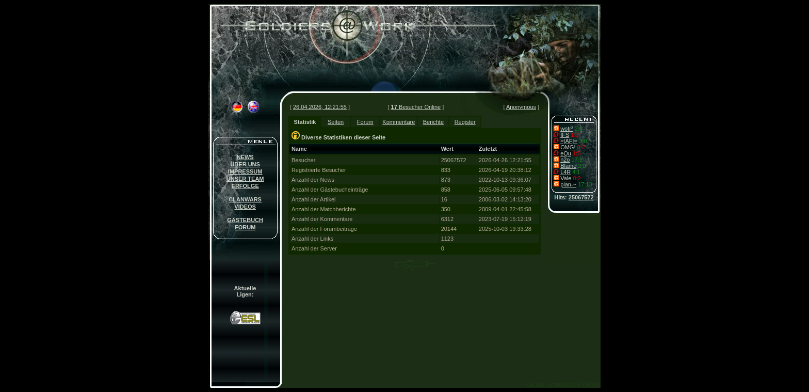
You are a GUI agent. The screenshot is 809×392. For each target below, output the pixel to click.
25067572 (581, 197)
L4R (565, 172)
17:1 (577, 159)
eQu (565, 153)
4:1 (576, 172)
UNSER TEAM (245, 179)
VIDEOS (245, 206)
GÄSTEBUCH (245, 220)
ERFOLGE (245, 186)
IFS (564, 135)
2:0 (579, 129)
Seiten (336, 122)
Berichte (433, 122)
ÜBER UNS (245, 164)
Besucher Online (416, 107)
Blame (568, 166)
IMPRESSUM (245, 171)
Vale (565, 178)
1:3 (574, 135)
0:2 (581, 147)
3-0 (583, 141)
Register (465, 122)
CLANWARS (245, 199)
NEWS (245, 157)
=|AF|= (568, 141)
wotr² (566, 129)
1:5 (576, 153)
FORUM (245, 227)
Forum (365, 122)
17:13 (585, 184)
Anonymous (521, 107)
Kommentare (398, 122)
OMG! (567, 147)
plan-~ (568, 184)
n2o (565, 159)
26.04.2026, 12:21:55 (320, 107)
